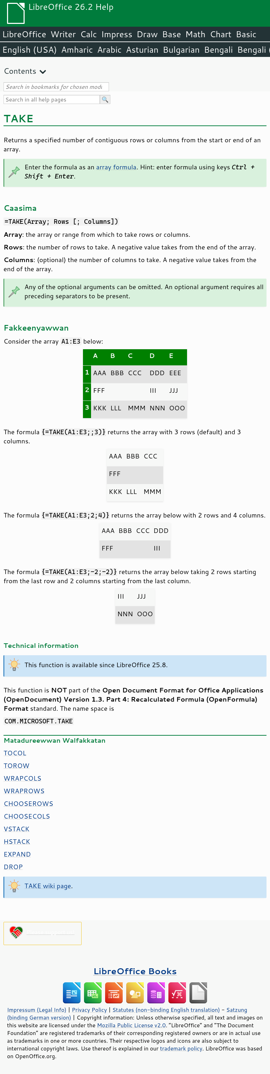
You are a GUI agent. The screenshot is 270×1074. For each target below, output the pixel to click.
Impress (117, 34)
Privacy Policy (89, 1010)
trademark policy (181, 1048)
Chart (220, 34)
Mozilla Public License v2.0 (131, 1025)
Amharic (77, 50)
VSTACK (17, 828)
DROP (13, 866)
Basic (246, 34)
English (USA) (29, 50)
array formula (116, 166)
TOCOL (15, 752)
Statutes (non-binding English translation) (166, 1010)
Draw (147, 34)
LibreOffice (24, 34)
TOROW (17, 765)
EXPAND (17, 854)
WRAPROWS (24, 790)
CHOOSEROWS (28, 803)
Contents (20, 70)
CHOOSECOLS (27, 816)
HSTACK (17, 841)
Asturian (142, 50)
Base (171, 34)
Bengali (218, 50)
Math (195, 34)
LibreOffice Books (135, 971)
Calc (88, 34)
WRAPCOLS (22, 778)
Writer (63, 34)
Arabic (109, 50)
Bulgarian (181, 50)
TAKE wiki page (48, 885)
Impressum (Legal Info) (36, 1010)
